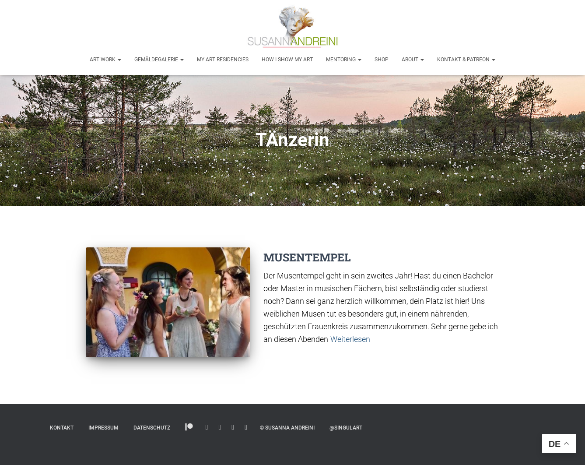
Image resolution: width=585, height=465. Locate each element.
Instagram (207, 427)
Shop (382, 59)
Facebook (246, 427)
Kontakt (62, 428)
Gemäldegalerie (159, 59)
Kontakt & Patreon (466, 59)
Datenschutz (151, 428)
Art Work (105, 59)
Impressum (103, 428)
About (413, 59)
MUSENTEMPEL (307, 257)
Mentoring (343, 59)
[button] (119, 59)
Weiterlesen (350, 339)
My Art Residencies (223, 59)
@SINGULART (345, 428)
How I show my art (287, 59)
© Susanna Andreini (287, 428)
